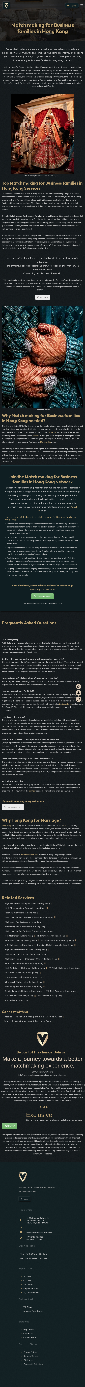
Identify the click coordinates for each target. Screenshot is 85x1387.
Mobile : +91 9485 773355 (48, 1016)
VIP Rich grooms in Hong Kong (61, 991)
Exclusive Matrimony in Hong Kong (21, 972)
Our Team (27, 1280)
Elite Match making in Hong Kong (21, 940)
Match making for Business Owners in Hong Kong (29, 931)
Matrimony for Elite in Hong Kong (57, 940)
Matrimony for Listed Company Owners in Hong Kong (31, 959)
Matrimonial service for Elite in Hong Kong (26, 954)
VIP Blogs (27, 1307)
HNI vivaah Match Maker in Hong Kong (23, 977)
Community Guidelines (33, 1364)
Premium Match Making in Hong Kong (55, 945)
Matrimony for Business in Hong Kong (23, 922)
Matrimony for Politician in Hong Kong (23, 986)
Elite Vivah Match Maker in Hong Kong (23, 982)
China (65, 825)
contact (32, 791)
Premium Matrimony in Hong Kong (21, 912)
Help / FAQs (28, 1329)
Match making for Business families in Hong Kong (29, 917)
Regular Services (30, 1288)
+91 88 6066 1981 (12, 807)
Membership (45, 442)
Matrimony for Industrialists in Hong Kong (25, 926)
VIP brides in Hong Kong (16, 1000)
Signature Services (31, 1292)
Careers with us (30, 1337)
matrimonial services (29, 854)
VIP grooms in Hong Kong (50, 995)
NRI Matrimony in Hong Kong (51, 936)
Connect (24, 1199)
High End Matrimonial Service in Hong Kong (26, 949)
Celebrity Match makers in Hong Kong (23, 991)
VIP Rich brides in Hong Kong (19, 995)
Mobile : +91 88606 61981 (18, 1016)
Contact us (42, 297)
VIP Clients (28, 1284)
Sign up (71, 5)
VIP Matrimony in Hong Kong (19, 945)
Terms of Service (31, 1356)
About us (27, 1276)
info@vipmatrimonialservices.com (31, 1021)
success (36, 435)
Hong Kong (6, 825)
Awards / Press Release (33, 1311)
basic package (65, 704)
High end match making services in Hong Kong (27, 903)
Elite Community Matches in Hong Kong (24, 963)
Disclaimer (28, 1360)
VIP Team (51, 432)
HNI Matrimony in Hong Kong (19, 936)
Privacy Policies (30, 1352)
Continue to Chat (42, 596)
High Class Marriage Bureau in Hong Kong (25, 908)
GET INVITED (9, 1126)
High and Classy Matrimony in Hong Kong (25, 968)
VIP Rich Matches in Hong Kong (64, 968)
